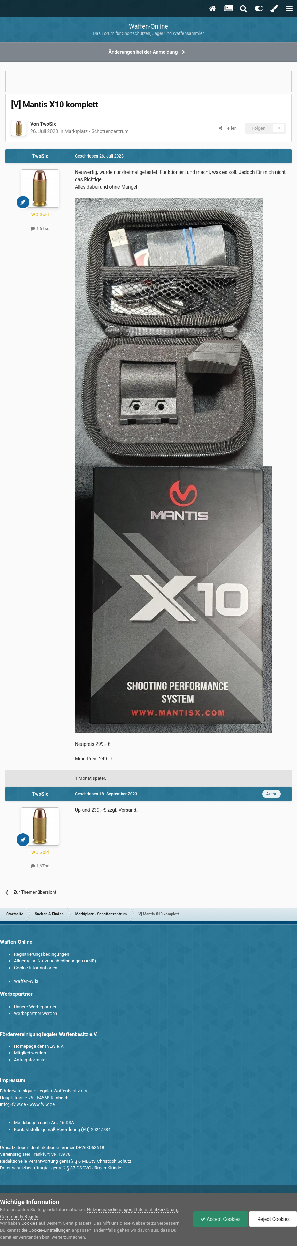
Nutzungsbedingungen (109, 1209)
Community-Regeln (19, 1216)
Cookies (29, 1223)
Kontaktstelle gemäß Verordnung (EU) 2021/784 (62, 1129)
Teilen (228, 128)
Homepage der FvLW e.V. (39, 1046)
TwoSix (48, 124)
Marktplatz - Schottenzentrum (96, 131)
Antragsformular (30, 1059)
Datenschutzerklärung (156, 1209)
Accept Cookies (221, 1219)
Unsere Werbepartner (35, 1006)
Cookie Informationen (35, 967)
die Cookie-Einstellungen (46, 1230)
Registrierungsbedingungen (41, 954)
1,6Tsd (40, 228)
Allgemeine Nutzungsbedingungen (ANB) (55, 960)
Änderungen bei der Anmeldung (143, 52)
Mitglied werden (30, 1052)
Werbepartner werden (35, 1013)
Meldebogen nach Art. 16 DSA (44, 1122)
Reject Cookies (273, 1219)
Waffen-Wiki (26, 981)
